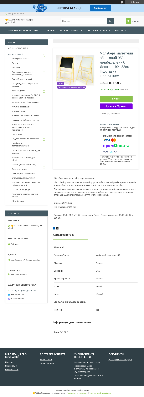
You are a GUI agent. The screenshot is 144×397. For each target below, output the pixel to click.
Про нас (12, 38)
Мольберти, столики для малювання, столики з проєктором (23, 127)
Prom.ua (85, 390)
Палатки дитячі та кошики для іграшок (26, 151)
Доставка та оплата (98, 30)
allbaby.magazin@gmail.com (23, 290)
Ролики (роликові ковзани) (24, 164)
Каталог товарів (69, 30)
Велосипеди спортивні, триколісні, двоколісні (22, 73)
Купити (116, 98)
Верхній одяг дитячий (22, 79)
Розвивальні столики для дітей (23, 158)
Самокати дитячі (19, 169)
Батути (15, 63)
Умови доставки (47, 363)
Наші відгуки (11, 366)
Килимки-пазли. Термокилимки (26, 102)
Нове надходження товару (23, 30)
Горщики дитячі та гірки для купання (25, 84)
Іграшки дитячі (18, 91)
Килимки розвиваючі (21, 107)
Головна (50, 30)
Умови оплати (46, 359)
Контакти (120, 30)
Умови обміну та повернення (87, 362)
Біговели (16, 68)
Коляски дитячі (19, 111)
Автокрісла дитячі (20, 59)
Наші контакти (11, 369)
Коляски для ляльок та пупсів (25, 116)
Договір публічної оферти (120, 359)
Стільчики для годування (23, 178)
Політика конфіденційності (100, 393)
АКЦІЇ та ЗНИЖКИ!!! (18, 48)
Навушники (17, 134)
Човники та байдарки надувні (25, 120)
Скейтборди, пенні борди (23, 173)
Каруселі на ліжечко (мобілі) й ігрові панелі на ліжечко (26, 96)
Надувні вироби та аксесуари (25, 139)
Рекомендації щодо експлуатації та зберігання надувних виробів (86, 369)
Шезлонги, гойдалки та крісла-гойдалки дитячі (26, 183)
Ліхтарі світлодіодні (21, 189)
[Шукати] (110, 21)
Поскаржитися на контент (77, 393)
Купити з (116, 106)
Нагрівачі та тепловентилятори (20, 144)
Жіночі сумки (18, 201)
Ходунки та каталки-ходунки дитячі (25, 195)
